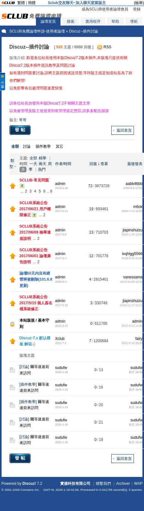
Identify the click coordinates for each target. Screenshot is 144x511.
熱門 (42, 169)
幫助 (115, 21)
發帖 (21, 129)
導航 (134, 21)
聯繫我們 (103, 483)
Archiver (123, 483)
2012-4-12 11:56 (132, 325)
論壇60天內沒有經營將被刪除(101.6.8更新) (36, 279)
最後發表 (134, 164)
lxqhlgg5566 (132, 254)
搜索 (70, 21)
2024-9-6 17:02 (132, 188)
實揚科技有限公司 (75, 483)
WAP (138, 483)
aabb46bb (134, 183)
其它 (59, 146)
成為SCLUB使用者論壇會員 (105, 9)
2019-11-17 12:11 (131, 305)
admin (60, 183)
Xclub (60, 338)
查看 (104, 164)
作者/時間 (63, 164)
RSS (108, 47)
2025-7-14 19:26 (132, 211)
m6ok (137, 207)
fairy (138, 338)
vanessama (132, 277)
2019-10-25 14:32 (131, 281)
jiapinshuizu (132, 230)
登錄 (137, 9)
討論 (27, 146)
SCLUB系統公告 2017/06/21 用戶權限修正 (35, 209)
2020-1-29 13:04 (132, 234)
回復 (93, 164)
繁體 (21, 3)
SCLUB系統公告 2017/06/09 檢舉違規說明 (35, 232)
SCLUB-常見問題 (34, 180)
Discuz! (29, 483)
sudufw (61, 367)
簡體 (32, 3)
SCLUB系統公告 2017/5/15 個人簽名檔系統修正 (36, 303)
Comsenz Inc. (30, 489)
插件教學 (43, 146)
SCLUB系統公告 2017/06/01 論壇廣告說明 (35, 256)
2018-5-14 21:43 (132, 258)
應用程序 (93, 21)
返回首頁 (124, 130)
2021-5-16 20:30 (132, 343)
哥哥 (22, 120)
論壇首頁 (48, 21)
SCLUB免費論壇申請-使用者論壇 (37, 31)
